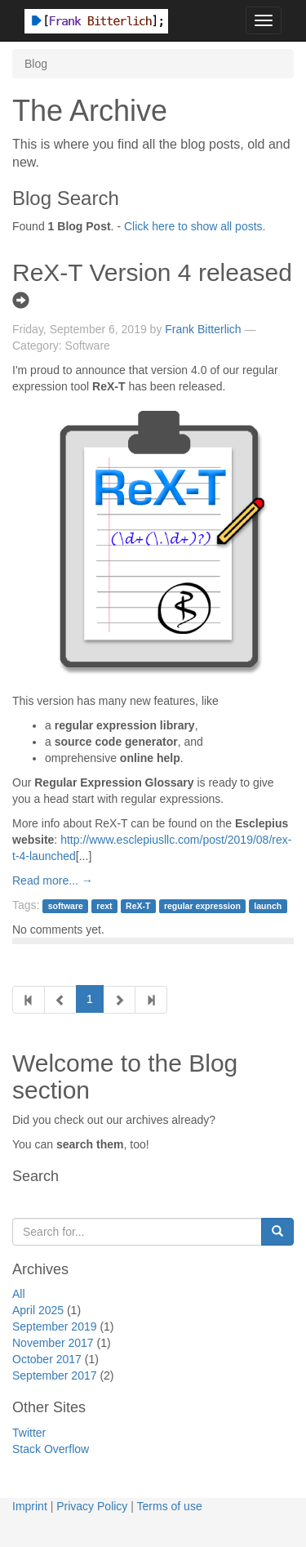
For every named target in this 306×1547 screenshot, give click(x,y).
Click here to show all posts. (195, 226)
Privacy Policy (91, 1506)
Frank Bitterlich (203, 329)
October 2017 (47, 1359)
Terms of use (169, 1506)
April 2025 (38, 1310)
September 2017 (54, 1375)
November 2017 (53, 1342)
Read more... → (52, 880)
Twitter (29, 1432)
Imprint (29, 1506)
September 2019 (54, 1326)
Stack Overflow (50, 1449)
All (18, 1293)
